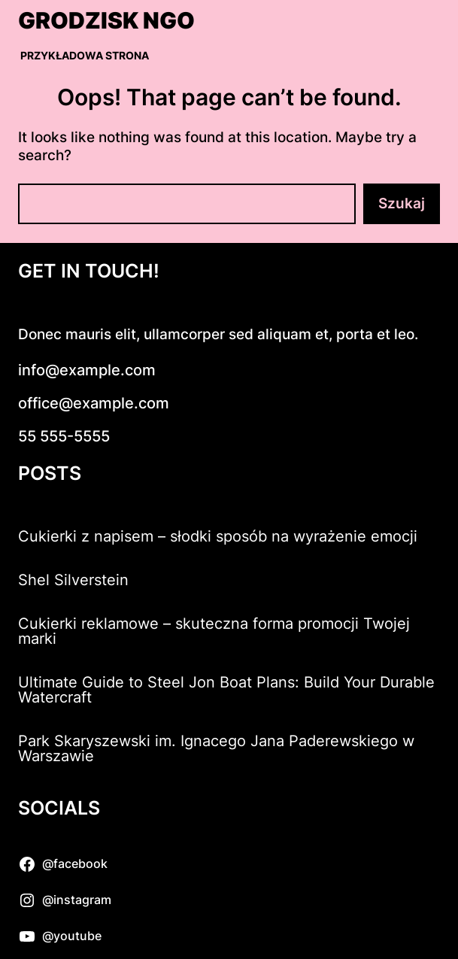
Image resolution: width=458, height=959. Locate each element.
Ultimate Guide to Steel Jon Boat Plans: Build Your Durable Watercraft (226, 690)
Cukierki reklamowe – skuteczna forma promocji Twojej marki (214, 631)
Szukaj (401, 203)
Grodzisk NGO (106, 20)
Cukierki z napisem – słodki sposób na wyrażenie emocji (217, 536)
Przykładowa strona (84, 55)
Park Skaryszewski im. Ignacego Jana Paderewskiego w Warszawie (216, 748)
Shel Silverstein (73, 579)
